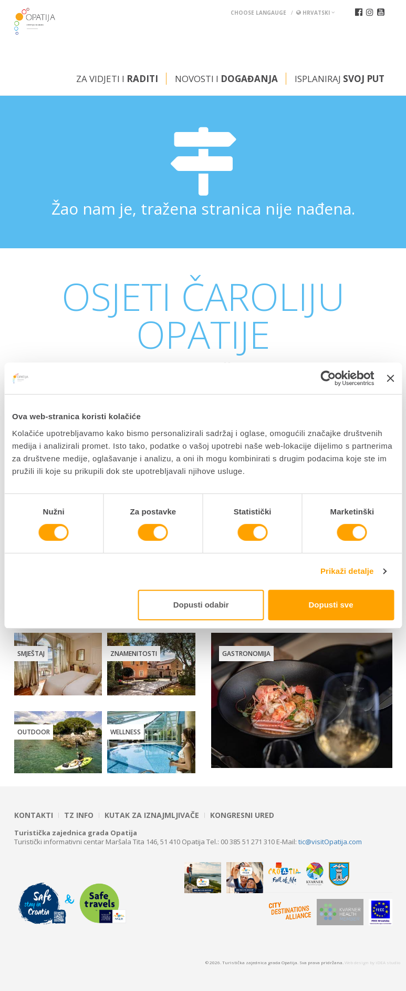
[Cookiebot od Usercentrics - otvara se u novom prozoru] (328, 378)
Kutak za (152, 815)
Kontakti (33, 815)
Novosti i (226, 79)
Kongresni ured (242, 815)
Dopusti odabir (201, 604)
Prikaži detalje (347, 571)
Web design (357, 962)
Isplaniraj (339, 79)
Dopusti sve (331, 604)
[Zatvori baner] (390, 378)
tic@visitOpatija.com (330, 841)
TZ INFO (78, 815)
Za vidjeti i (117, 79)
